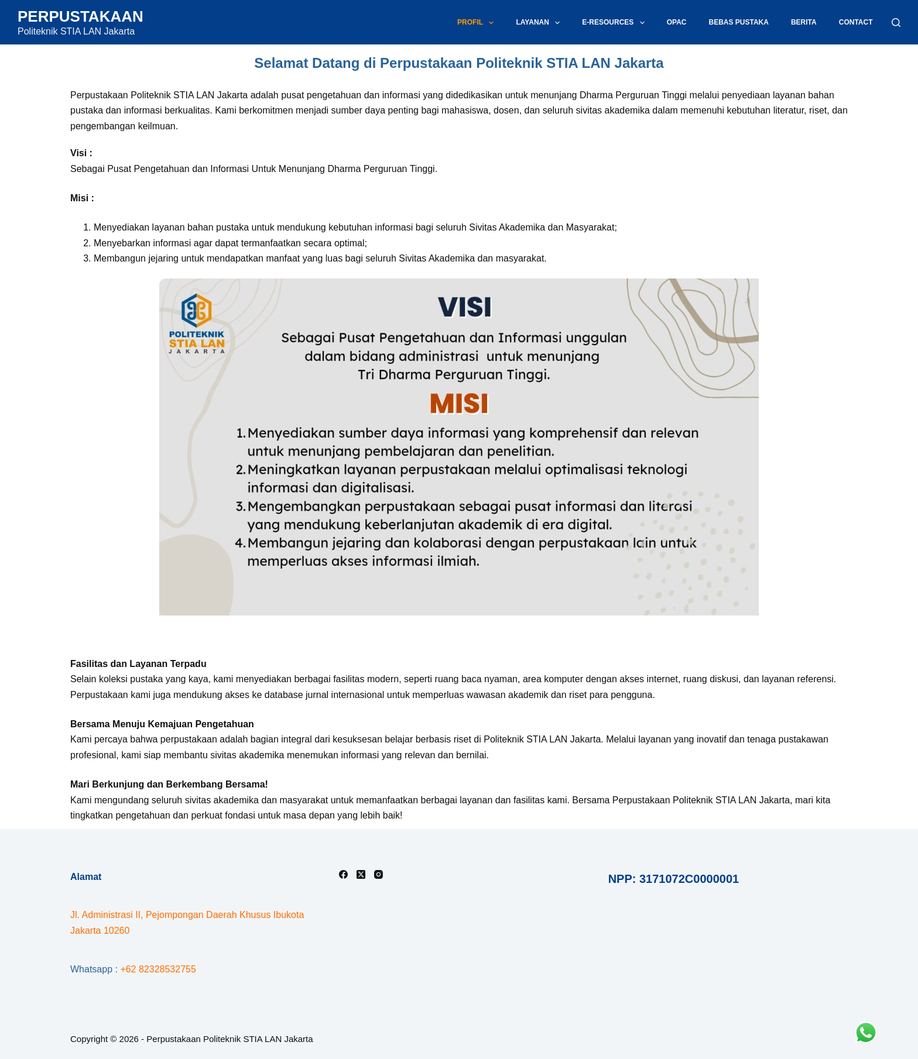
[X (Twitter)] (361, 874)
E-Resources (615, 23)
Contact (856, 22)
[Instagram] (378, 874)
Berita (804, 22)
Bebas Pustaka (738, 22)
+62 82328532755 (158, 969)
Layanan (540, 23)
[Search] (896, 22)
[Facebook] (343, 874)
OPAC (677, 22)
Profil (477, 23)
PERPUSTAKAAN (80, 16)
